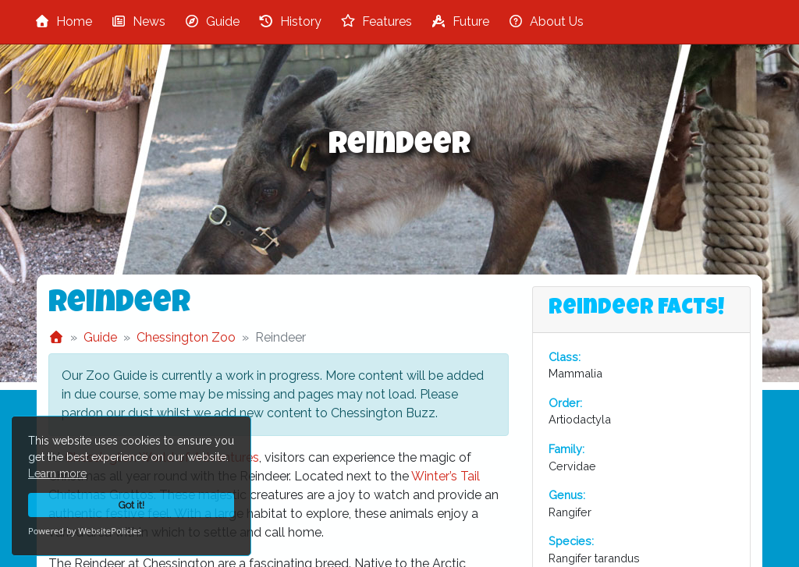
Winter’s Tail (445, 476)
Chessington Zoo (186, 337)
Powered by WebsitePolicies (84, 531)
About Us (546, 21)
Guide (212, 21)
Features (376, 21)
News (138, 21)
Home (63, 21)
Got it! (131, 505)
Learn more (57, 473)
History (289, 21)
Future (460, 21)
